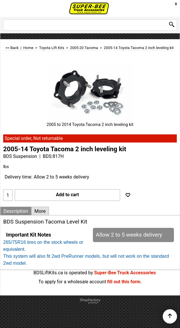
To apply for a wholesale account (72, 281)
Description (15, 211)
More (40, 211)
